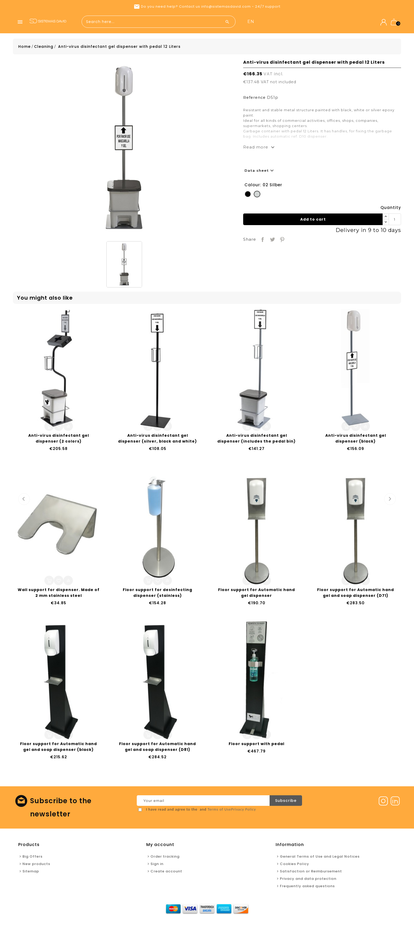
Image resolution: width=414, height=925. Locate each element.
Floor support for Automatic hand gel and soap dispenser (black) (58, 748)
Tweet (272, 240)
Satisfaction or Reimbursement (311, 872)
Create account (166, 872)
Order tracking (165, 857)
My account (160, 846)
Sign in (156, 865)
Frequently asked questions (307, 887)
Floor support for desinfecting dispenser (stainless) (157, 593)
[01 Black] (247, 196)
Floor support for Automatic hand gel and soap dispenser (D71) (355, 593)
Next (390, 500)
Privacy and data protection (308, 879)
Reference (254, 98)
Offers (269, 21)
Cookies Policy (294, 865)
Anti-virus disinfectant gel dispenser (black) (355, 439)
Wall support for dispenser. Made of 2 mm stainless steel (59, 593)
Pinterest (281, 240)
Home (251, 21)
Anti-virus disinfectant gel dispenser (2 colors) (58, 439)
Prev (24, 500)
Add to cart (313, 220)
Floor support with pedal (256, 745)
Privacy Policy (243, 810)
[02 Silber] (257, 196)
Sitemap (30, 872)
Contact (322, 21)
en (340, 21)
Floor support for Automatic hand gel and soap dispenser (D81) (157, 748)
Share (262, 240)
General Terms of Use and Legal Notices (320, 857)
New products (295, 21)
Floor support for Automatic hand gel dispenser (256, 593)
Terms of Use (219, 810)
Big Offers (32, 857)
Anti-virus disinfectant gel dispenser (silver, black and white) (157, 439)
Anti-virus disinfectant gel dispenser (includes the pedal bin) (256, 439)
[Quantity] (394, 220)
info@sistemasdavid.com (226, 6)
